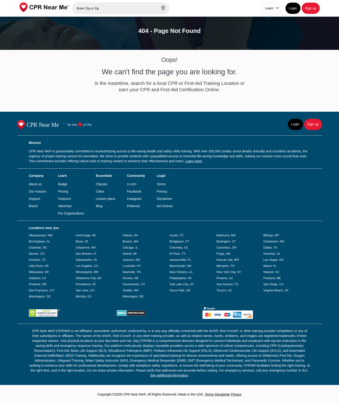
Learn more (193, 161)
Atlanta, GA (130, 235)
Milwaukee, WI (39, 272)
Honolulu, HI (271, 253)
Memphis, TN (226, 266)
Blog (99, 206)
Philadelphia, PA (181, 278)
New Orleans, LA (181, 272)
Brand (33, 206)
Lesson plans (105, 199)
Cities (100, 191)
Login (293, 8)
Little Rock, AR (39, 266)
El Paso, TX (178, 253)
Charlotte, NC (38, 247)
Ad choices (165, 206)
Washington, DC (40, 296)
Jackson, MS (131, 259)
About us (35, 184)
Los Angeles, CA (87, 266)
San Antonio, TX (228, 284)
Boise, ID (82, 241)
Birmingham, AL (39, 241)
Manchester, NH (180, 266)
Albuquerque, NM (41, 235)
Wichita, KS (83, 296)
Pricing (63, 191)
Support (34, 199)
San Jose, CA (85, 290)
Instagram (134, 199)
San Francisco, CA (41, 290)
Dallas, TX (270, 247)
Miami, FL (270, 266)
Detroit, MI (130, 253)
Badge (62, 184)
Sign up (310, 8)
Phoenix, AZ (225, 278)
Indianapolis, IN (86, 259)
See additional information (169, 375)
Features (64, 199)
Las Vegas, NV (273, 259)
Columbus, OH (226, 247)
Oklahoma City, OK (89, 278)
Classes (101, 184)
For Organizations (71, 213)
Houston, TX (37, 259)
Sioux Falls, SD (180, 290)
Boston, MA (130, 241)
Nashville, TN (132, 272)
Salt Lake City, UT (182, 284)
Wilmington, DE (133, 296)
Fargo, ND (224, 253)
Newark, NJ (271, 272)
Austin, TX (177, 235)
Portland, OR (37, 284)
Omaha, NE (131, 278)
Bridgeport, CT (180, 241)
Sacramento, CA (134, 284)
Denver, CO (37, 253)
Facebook (134, 191)
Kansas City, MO (228, 259)
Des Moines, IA (86, 253)
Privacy (162, 191)
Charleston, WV (274, 241)
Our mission (37, 191)
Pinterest (133, 206)
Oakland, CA (37, 278)
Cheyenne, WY (86, 247)
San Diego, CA (273, 284)
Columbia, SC (179, 247)
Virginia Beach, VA (276, 290)
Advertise (65, 206)
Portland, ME (272, 278)
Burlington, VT (226, 241)
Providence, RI (86, 284)
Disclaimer (164, 199)
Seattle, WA (131, 290)
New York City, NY (229, 272)
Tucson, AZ (224, 290)
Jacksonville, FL (180, 259)
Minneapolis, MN (87, 272)
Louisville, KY (132, 266)
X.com (131, 184)
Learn (269, 8)
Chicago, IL (130, 247)
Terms (161, 184)
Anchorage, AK (86, 235)
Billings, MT (271, 235)
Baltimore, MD (226, 235)
